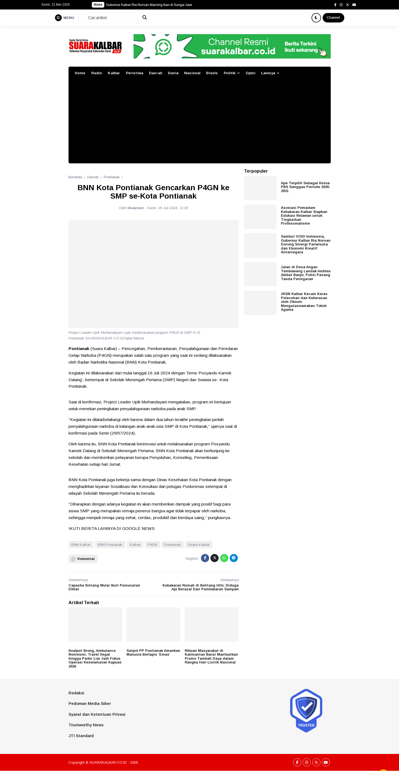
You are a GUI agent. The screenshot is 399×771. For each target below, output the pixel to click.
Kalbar (114, 73)
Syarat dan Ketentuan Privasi (97, 714)
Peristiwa (134, 73)
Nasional (192, 73)
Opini (250, 73)
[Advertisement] (199, 123)
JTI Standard (81, 735)
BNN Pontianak (110, 545)
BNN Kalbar (80, 545)
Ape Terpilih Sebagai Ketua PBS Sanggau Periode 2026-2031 (305, 187)
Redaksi (76, 693)
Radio (96, 73)
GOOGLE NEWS (138, 528)
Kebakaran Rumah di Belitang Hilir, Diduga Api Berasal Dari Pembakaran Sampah (201, 587)
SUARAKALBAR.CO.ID (108, 762)
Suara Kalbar (199, 545)
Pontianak (172, 545)
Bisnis (212, 73)
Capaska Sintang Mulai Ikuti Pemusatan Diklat (104, 587)
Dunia (173, 73)
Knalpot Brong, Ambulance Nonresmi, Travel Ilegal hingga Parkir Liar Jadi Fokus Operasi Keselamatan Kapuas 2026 (95, 658)
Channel (333, 17)
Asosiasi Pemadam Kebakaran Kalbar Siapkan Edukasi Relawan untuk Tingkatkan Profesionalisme (304, 215)
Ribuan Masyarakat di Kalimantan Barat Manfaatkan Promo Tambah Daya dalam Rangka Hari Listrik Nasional (211, 657)
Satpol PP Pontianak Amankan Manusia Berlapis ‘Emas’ (153, 653)
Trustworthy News (86, 725)
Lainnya (268, 73)
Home (80, 73)
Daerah (155, 73)
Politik (230, 73)
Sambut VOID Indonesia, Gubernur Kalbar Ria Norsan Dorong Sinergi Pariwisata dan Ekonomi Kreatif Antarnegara (305, 244)
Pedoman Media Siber (90, 703)
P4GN (152, 545)
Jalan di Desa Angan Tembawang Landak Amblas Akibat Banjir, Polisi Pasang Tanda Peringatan (306, 273)
